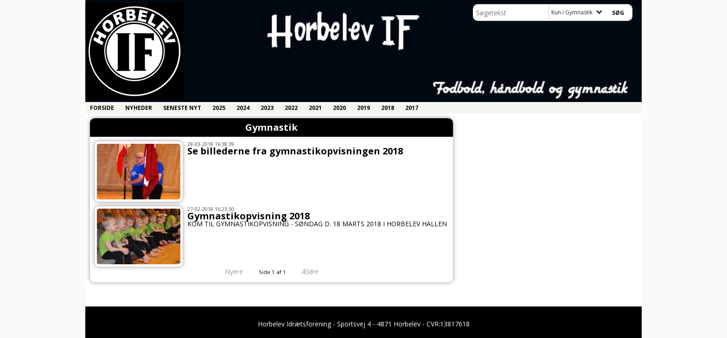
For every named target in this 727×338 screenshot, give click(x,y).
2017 (411, 108)
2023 (267, 108)
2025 (218, 108)
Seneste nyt (182, 108)
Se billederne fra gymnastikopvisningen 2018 (295, 151)
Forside (102, 108)
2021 (315, 108)
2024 (242, 108)
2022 (291, 108)
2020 (339, 108)
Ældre (317, 271)
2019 (363, 108)
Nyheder (138, 108)
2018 (387, 108)
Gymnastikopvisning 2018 (248, 216)
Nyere (228, 271)
